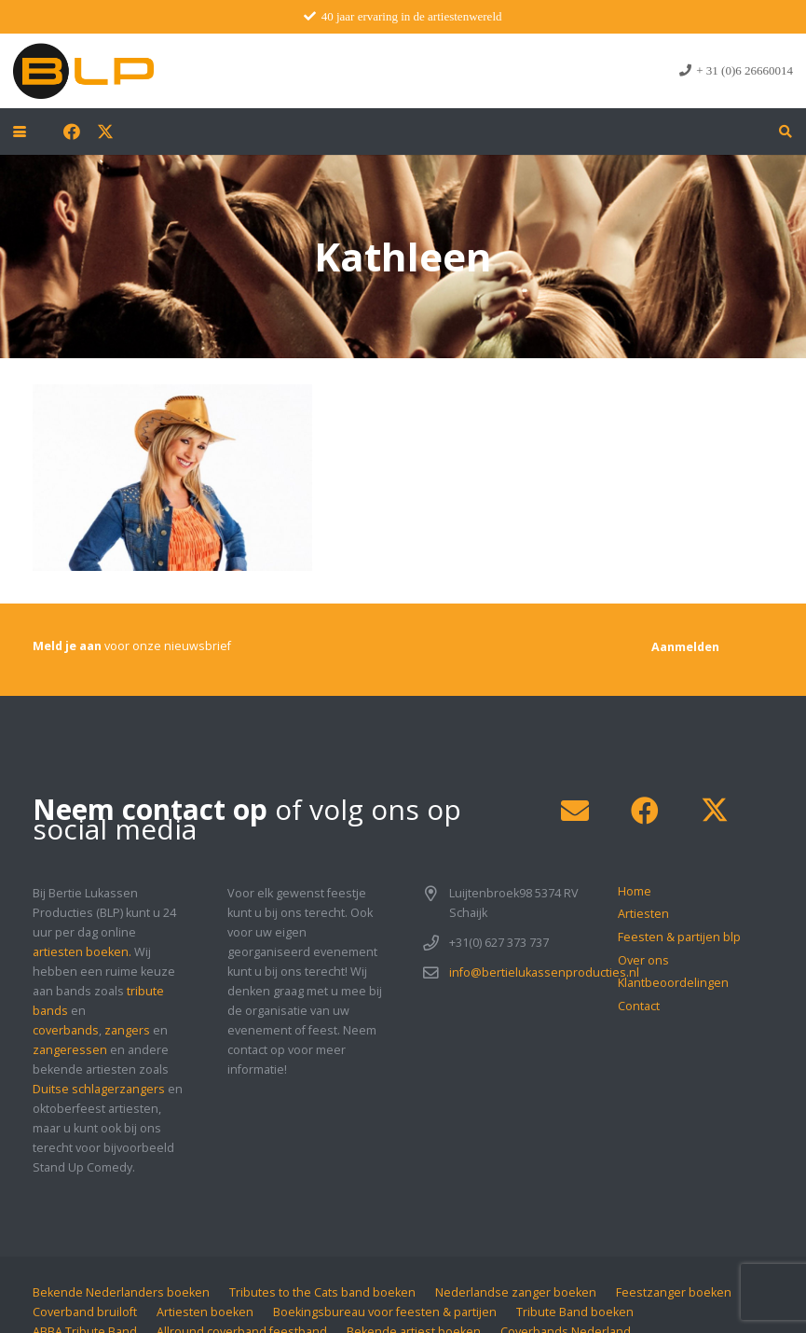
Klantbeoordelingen (673, 983)
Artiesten (643, 914)
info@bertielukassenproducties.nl (544, 972)
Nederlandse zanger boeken (515, 1292)
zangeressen (70, 1050)
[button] (19, 131)
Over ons (643, 960)
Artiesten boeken (205, 1312)
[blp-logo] (83, 71)
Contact (639, 1006)
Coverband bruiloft (85, 1312)
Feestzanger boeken (673, 1292)
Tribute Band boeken (575, 1312)
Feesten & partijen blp (679, 937)
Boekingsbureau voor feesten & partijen (385, 1312)
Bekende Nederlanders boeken (121, 1292)
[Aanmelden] (685, 647)
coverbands (66, 1030)
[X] (105, 131)
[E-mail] (574, 811)
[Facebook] (72, 131)
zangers (127, 1030)
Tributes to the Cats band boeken (322, 1292)
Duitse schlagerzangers (99, 1089)
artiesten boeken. (82, 952)
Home (634, 891)
